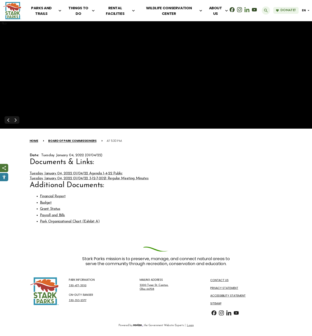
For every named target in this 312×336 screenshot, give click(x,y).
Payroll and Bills (52, 215)
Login (190, 325)
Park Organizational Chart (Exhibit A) (70, 221)
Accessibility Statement (228, 296)
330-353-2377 (77, 300)
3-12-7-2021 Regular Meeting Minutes (119, 178)
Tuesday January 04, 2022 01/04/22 (59, 173)
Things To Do (78, 10)
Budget (46, 203)
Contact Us (219, 280)
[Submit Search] (266, 10)
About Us (215, 10)
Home (34, 141)
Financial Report (53, 196)
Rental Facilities (115, 10)
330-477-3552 (77, 285)
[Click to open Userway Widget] (4, 177)
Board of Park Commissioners (72, 141)
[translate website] (306, 10)
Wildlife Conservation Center (169, 10)
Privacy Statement (224, 288)
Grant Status (50, 209)
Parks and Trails (41, 10)
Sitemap (215, 303)
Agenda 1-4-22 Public (106, 173)
